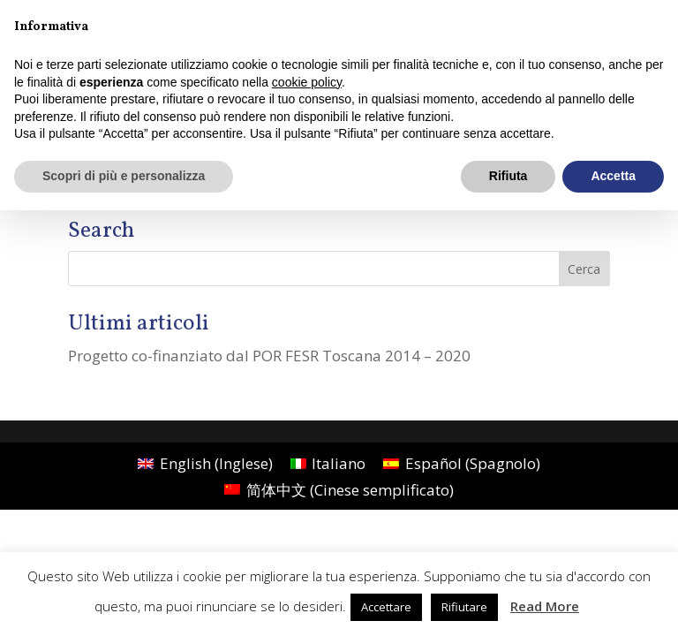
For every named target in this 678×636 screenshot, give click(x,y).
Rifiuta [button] (508, 176)
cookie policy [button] (307, 82)
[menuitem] (205, 463)
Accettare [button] (386, 607)
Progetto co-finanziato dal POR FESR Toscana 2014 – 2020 (269, 355)
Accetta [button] (613, 176)
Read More (544, 606)
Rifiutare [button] (464, 607)
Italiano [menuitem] (338, 463)
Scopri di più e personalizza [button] (123, 176)
